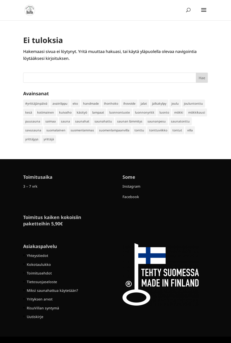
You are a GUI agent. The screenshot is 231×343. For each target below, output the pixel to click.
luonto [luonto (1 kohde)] (164, 112)
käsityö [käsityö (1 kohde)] (82, 112)
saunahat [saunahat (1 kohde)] (82, 121)
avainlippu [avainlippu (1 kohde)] (59, 103)
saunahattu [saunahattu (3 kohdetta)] (103, 121)
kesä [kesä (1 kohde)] (28, 112)
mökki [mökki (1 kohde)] (178, 112)
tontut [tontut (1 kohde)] (177, 130)
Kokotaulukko (39, 264)
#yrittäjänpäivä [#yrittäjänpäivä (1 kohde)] (36, 103)
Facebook (131, 196)
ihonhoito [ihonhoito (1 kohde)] (111, 103)
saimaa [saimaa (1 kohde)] (50, 121)
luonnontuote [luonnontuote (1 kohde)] (119, 112)
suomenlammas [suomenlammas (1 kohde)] (82, 130)
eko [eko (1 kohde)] (75, 103)
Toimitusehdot (39, 273)
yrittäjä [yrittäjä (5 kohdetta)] (49, 139)
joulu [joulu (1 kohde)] (175, 103)
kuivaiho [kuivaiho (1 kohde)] (65, 112)
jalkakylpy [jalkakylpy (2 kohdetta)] (159, 103)
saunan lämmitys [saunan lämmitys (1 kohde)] (129, 121)
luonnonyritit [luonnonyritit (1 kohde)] (144, 112)
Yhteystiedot (37, 255)
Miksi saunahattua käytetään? (52, 290)
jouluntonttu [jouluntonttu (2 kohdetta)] (193, 103)
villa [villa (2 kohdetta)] (190, 130)
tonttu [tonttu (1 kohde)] (139, 130)
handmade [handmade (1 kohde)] (91, 103)
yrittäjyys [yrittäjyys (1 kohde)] (31, 139)
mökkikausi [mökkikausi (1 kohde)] (196, 112)
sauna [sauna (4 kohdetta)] (65, 121)
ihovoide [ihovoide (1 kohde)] (129, 103)
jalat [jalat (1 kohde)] (144, 103)
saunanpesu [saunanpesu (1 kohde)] (156, 121)
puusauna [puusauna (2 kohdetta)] (32, 121)
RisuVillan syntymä (43, 308)
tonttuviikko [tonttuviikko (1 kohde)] (158, 130)
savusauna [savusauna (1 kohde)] (33, 130)
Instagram (131, 186)
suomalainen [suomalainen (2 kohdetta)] (55, 130)
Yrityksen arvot (39, 299)
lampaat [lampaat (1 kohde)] (98, 112)
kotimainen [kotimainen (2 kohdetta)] (45, 112)
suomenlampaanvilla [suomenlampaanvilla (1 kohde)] (114, 130)
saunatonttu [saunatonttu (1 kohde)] (180, 121)
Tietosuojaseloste (42, 281)
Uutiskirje (35, 316)
